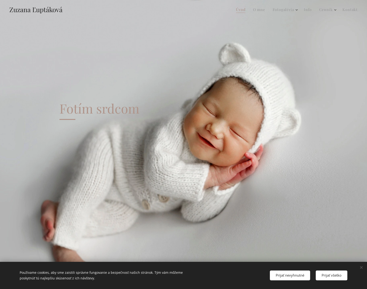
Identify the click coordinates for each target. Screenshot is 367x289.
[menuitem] (242, 9)
